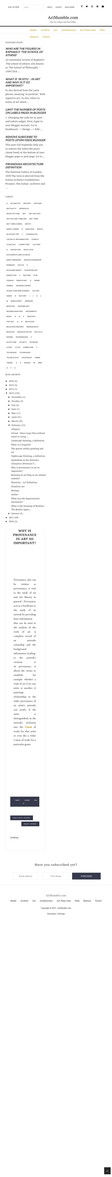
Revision (10, 332)
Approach (24, 208)
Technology (12, 357)
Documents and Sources (18, 255)
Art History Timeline (16, 219)
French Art (21, 280)
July (13, 405)
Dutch (21, 265)
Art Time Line (88, 30)
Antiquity (11, 208)
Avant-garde (12, 229)
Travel (46, 36)
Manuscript (16, 301)
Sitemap (61, 913)
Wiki (40, 363)
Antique (38, 203)
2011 (11, 517)
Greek (9, 296)
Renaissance (32, 327)
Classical (11, 244)
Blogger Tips (12, 234)
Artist (28, 224)
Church (35, 239)
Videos (27, 363)
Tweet (17, 800)
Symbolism (28, 347)
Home (33, 30)
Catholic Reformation (17, 239)
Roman (9, 337)
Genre (37, 280)
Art (55, 30)
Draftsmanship (13, 260)
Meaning (29, 301)
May (13, 413)
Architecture (68, 30)
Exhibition (11, 275)
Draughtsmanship (32, 260)
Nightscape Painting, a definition (28, 455)
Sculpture (11, 342)
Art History (35, 213)
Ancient (27, 203)
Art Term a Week (14, 224)
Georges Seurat (23, 285)
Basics (40, 229)
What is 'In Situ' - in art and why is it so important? (22, 82)
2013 (11, 389)
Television (27, 357)
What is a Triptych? (21, 444)
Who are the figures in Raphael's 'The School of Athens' (24, 52)
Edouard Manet (14, 270)
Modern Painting (14, 311)
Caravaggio (32, 234)
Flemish (10, 280)
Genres (9, 285)
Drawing (10, 265)
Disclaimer (69, 7)
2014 (11, 385)
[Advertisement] (24, 561)
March (15, 421)
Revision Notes (24, 332)
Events (59, 7)
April (14, 417)
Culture (36, 244)
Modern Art (24, 306)
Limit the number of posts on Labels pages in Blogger (25, 111)
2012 (11, 393)
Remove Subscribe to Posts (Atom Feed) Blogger (25, 138)
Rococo (39, 332)
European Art (31, 270)
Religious (29, 321)
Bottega (15, 490)
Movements (31, 311)
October (15, 401)
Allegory (15, 429)
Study (9, 347)
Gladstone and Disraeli (18, 291)
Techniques (25, 352)
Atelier (14, 494)
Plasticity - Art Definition (24, 482)
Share (27, 800)
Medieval (10, 306)
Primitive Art (18, 486)
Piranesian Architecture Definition (24, 165)
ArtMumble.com (63, 17)
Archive (45, 30)
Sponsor (34, 342)
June (14, 409)
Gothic (36, 291)
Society (23, 342)
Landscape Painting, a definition (27, 440)
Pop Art (10, 321)
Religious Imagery (15, 327)
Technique (11, 352)
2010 (11, 521)
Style (18, 347)
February (16, 425)
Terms (37, 357)
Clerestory (24, 244)
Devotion (28, 249)
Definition (16, 249)
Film (102, 30)
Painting (31, 316)
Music (9, 316)
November (16, 396)
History (34, 36)
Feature (27, 275)
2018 (11, 381)
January (15, 513)
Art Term (33, 219)
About (49, 7)
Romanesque (22, 337)
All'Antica (16, 203)
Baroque (30, 229)
